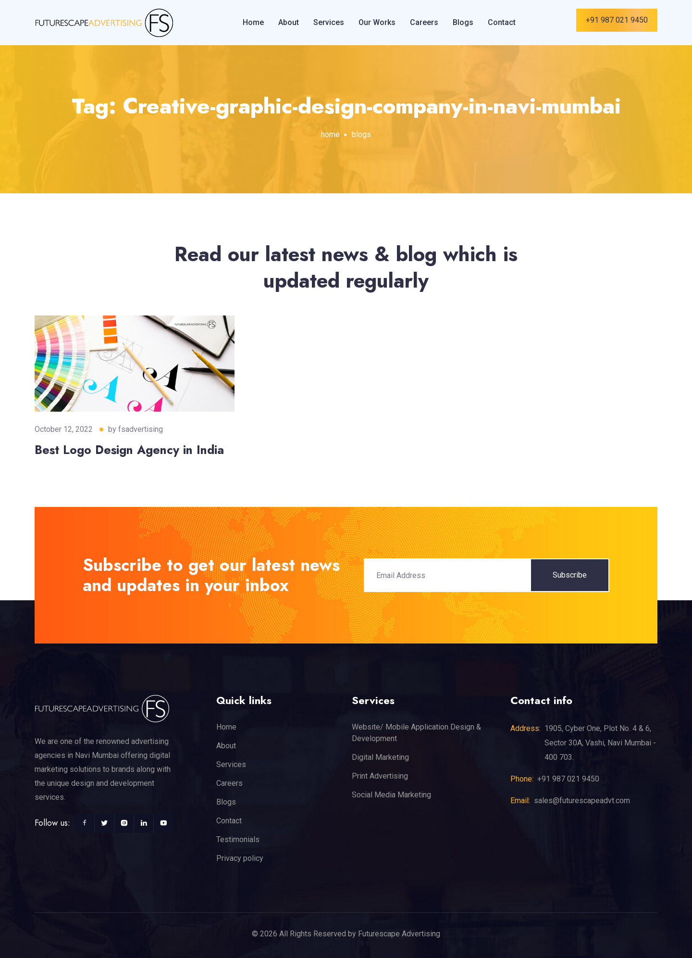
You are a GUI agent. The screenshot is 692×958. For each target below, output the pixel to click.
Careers (424, 22)
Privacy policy (239, 858)
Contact (502, 22)
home (330, 134)
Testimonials (238, 839)
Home (253, 22)
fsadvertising (140, 429)
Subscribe (570, 575)
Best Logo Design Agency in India (129, 449)
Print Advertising (380, 776)
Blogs (463, 22)
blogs (361, 134)
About (288, 22)
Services (328, 22)
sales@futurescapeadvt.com (582, 800)
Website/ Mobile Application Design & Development (416, 732)
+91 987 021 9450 (617, 20)
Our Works (376, 22)
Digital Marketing (380, 757)
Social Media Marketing (391, 794)
